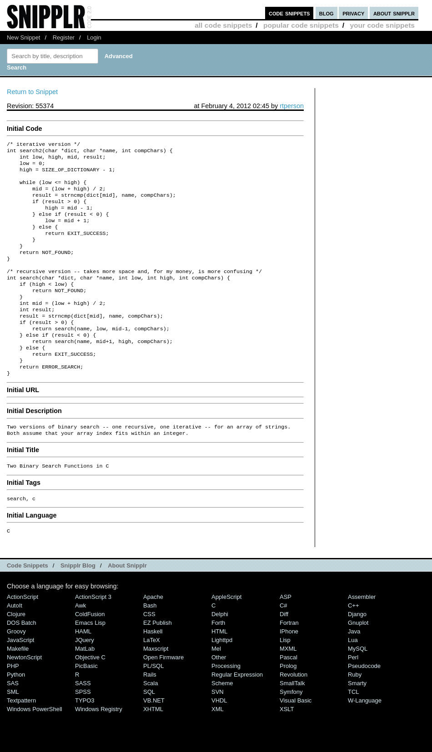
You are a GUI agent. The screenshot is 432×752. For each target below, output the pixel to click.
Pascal (288, 695)
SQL (149, 730)
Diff (284, 652)
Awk (80, 643)
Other (218, 695)
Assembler (362, 635)
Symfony (291, 730)
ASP (285, 635)
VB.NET (154, 738)
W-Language (365, 738)
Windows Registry (98, 747)
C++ (353, 643)
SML (13, 730)
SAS (13, 721)
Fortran (289, 660)
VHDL (219, 738)
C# (283, 643)
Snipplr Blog (77, 603)
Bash (150, 643)
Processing (226, 704)
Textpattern (21, 738)
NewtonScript (24, 695)
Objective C (90, 695)
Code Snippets (27, 603)
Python (16, 712)
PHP (13, 704)
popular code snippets (301, 25)
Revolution (293, 712)
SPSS (83, 730)
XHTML (153, 747)
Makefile (18, 686)
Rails (149, 712)
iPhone (289, 669)
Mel (216, 686)
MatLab (85, 686)
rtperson (292, 106)
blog (326, 13)
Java (354, 669)
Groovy (16, 669)
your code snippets (382, 25)
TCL (353, 730)
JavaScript (20, 678)
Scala (150, 721)
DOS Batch (21, 660)
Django (357, 652)
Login (94, 37)
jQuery (84, 678)
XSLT (287, 747)
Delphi (219, 652)
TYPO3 (84, 738)
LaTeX (151, 678)
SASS (83, 721)
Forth (218, 660)
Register (64, 37)
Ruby (355, 712)
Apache (153, 635)
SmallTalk (292, 721)
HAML (83, 669)
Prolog (288, 704)
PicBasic (86, 704)
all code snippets (223, 25)
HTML (219, 669)
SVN (217, 730)
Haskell (152, 669)
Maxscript (155, 686)
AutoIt (14, 643)
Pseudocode (364, 704)
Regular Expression (237, 712)
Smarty (357, 721)
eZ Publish (157, 660)
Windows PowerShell (34, 747)
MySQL (357, 686)
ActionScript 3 (93, 635)
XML (217, 747)
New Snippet (23, 37)
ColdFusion (90, 652)
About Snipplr (127, 603)
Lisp (285, 678)
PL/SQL (153, 704)
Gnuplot (358, 660)
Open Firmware (163, 695)
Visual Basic (295, 738)
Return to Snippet (32, 91)
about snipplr (394, 13)
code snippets (289, 13)
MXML (288, 686)
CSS (149, 652)
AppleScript (226, 635)
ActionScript (22, 635)
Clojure (16, 652)
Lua (353, 678)
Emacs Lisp (90, 660)
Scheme (222, 721)
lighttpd (221, 678)
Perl (353, 695)
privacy (353, 13)
